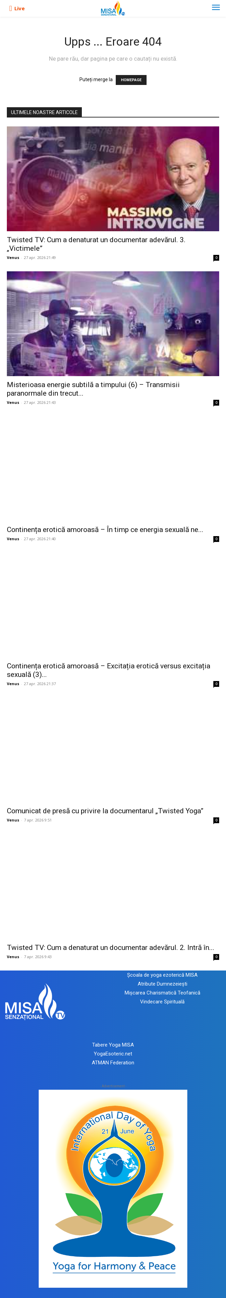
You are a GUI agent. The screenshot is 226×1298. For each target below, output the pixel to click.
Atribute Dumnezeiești (162, 984)
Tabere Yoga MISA (113, 1045)
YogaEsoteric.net (113, 1054)
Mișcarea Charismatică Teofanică (162, 993)
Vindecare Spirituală (162, 1002)
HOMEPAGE (131, 80)
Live (19, 8)
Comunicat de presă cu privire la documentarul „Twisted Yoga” (105, 811)
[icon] (10, 8)
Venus (13, 257)
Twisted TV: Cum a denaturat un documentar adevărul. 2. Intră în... (110, 947)
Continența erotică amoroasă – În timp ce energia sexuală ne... (105, 530)
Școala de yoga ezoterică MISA (162, 975)
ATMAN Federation (113, 1063)
